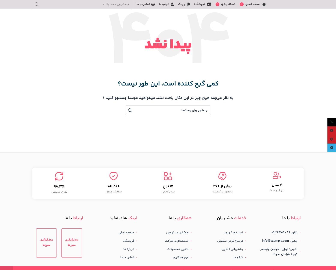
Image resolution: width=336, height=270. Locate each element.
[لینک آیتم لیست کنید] (222, 232)
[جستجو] (168, 110)
